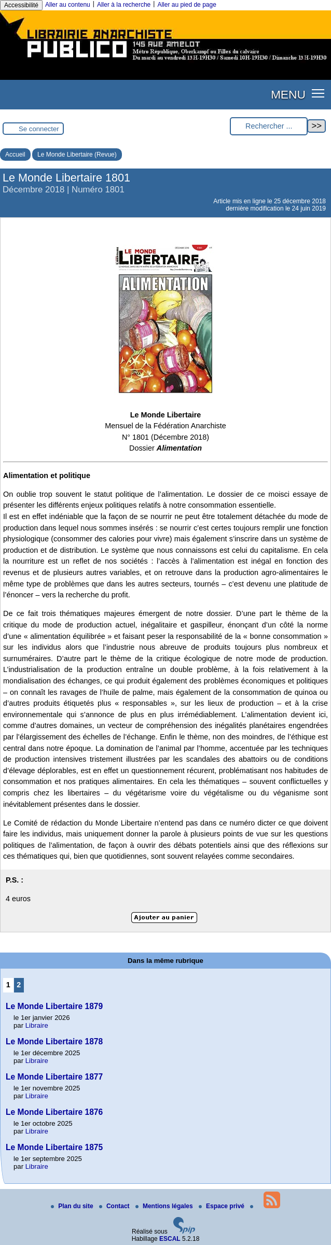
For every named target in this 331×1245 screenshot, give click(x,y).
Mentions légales (165, 1206)
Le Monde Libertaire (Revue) (77, 154)
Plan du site (73, 1206)
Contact (115, 1206)
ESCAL (170, 1238)
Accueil (15, 154)
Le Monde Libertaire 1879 (54, 1006)
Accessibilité (21, 5)
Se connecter (39, 129)
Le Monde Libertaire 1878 (54, 1041)
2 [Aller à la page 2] (19, 985)
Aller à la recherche (123, 4)
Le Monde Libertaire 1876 (54, 1112)
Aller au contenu (67, 4)
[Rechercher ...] (269, 126)
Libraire (36, 1025)
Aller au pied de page (186, 4)
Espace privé (222, 1206)
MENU (288, 94)
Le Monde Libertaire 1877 (54, 1076)
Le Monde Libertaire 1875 (54, 1147)
